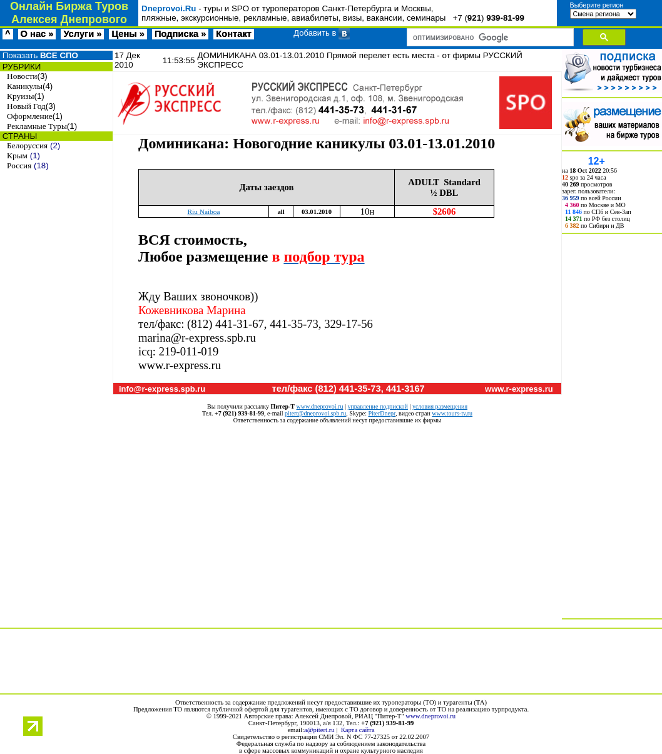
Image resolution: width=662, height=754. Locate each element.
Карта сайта (358, 729)
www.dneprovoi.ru (320, 406)
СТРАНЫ (18, 136)
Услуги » (82, 34)
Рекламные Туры (37, 126)
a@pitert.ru (319, 729)
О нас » (37, 34)
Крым (17, 155)
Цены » (128, 34)
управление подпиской (377, 406)
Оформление (30, 116)
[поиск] (489, 37)
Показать (39, 55)
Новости (22, 76)
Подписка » (180, 34)
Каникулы (25, 86)
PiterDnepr (381, 413)
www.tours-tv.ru (452, 413)
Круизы (20, 96)
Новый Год (26, 106)
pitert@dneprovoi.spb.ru (315, 413)
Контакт (234, 34)
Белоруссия (27, 145)
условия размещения (439, 406)
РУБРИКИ (20, 66)
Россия (19, 165)
